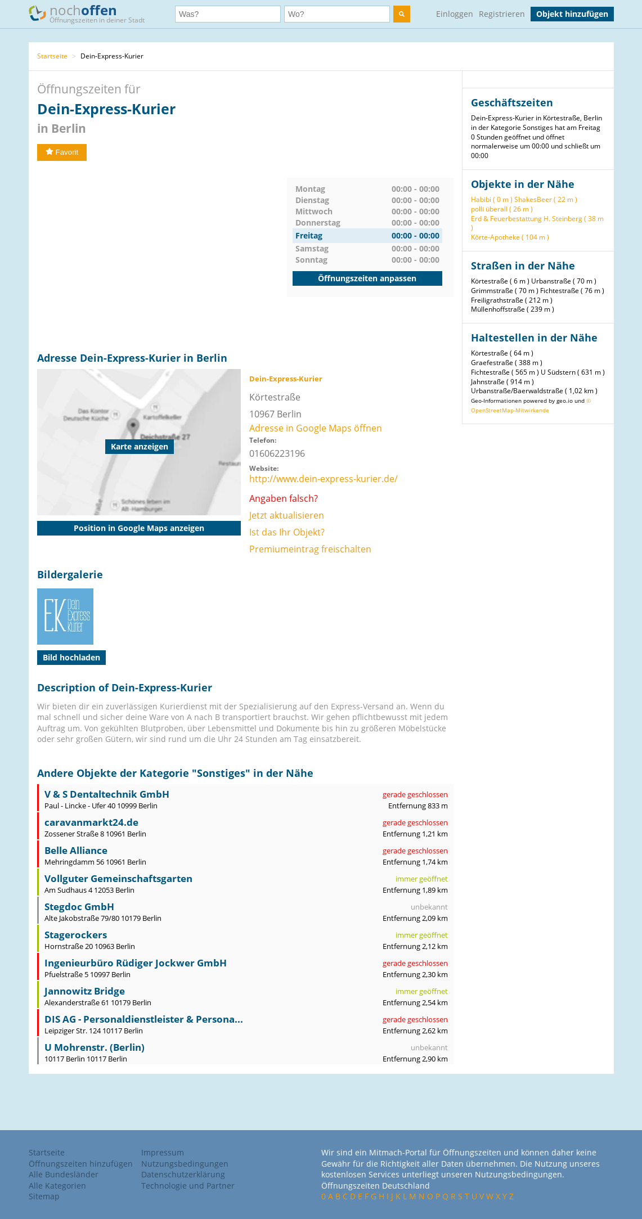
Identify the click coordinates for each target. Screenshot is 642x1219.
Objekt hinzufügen (572, 13)
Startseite (52, 56)
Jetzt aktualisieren (286, 515)
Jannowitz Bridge (84, 990)
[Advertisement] (162, 256)
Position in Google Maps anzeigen (139, 528)
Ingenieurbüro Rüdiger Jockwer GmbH (135, 962)
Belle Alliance (75, 850)
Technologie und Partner (188, 1185)
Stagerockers (75, 934)
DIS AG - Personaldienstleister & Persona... (143, 1019)
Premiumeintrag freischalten (310, 549)
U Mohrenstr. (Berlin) (94, 1047)
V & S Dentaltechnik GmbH (106, 794)
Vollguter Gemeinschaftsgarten (118, 878)
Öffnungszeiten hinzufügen (81, 1163)
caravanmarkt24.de (91, 822)
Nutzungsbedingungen (184, 1163)
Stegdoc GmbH (79, 906)
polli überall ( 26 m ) (502, 209)
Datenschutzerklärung (183, 1174)
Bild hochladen (71, 657)
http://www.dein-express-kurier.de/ (323, 479)
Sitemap (44, 1196)
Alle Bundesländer (63, 1174)
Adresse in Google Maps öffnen (315, 428)
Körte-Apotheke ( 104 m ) (510, 237)
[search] (401, 14)
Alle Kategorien (57, 1185)
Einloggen (454, 13)
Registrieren (502, 13)
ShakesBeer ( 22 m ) (545, 199)
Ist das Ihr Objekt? (287, 532)
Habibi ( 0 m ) (492, 199)
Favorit (62, 152)
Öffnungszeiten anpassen (367, 278)
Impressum (162, 1152)
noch (92, 13)
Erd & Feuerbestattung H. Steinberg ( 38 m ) (537, 223)
